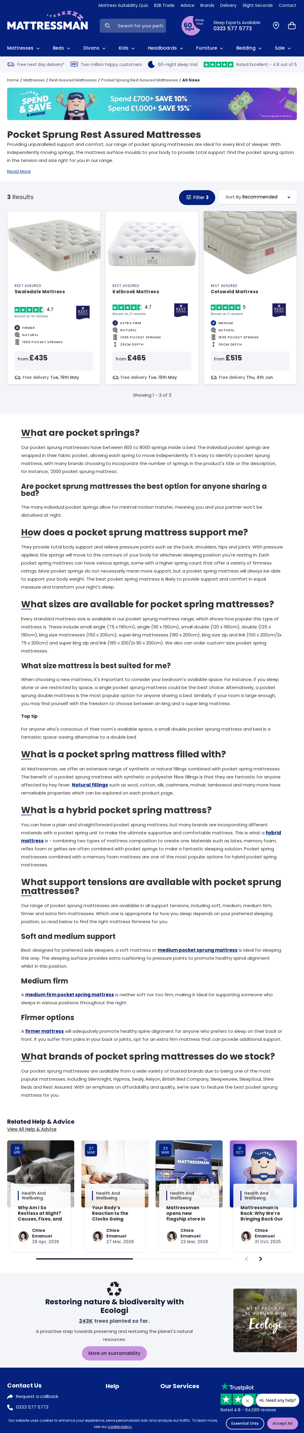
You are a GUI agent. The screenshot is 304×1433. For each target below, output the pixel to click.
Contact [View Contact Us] (287, 5)
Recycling (170, 1407)
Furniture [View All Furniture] (210, 48)
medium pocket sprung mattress (198, 950)
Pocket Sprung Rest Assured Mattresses (139, 80)
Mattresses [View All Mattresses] (24, 48)
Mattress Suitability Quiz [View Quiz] (123, 5)
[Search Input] (140, 26)
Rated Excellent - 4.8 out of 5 (250, 64)
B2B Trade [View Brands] (164, 5)
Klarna (167, 1397)
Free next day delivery (35, 64)
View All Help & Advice (31, 1129)
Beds (62, 48)
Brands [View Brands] (207, 5)
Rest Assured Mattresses (73, 80)
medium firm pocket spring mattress (69, 994)
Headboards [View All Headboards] (166, 48)
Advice (113, 1397)
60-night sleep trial (172, 64)
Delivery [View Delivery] (228, 5)
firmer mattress (44, 1031)
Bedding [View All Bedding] (249, 48)
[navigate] (261, 1259)
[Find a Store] (276, 26)
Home (13, 80)
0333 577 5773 (32, 1407)
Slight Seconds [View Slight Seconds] (258, 5)
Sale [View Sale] (283, 48)
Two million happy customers (106, 64)
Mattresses (34, 80)
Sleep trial (117, 1407)
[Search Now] (107, 26)
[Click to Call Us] (239, 26)
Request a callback (37, 1396)
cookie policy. (120, 1426)
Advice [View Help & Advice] (187, 5)
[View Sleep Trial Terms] (193, 26)
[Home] (47, 25)
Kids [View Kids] (127, 48)
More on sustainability (114, 1353)
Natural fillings (90, 785)
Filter (197, 197)
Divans (95, 48)
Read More (19, 171)
